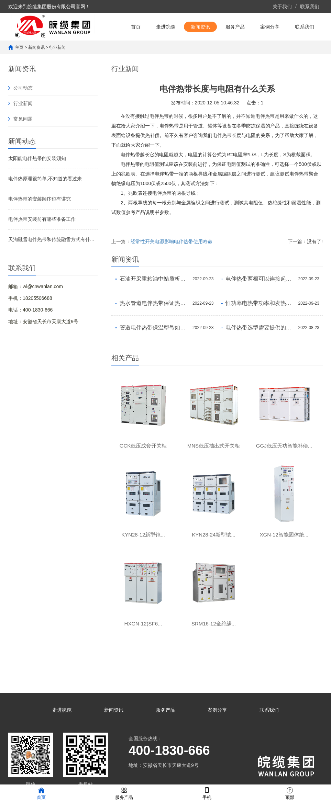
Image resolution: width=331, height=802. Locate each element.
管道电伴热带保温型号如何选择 (154, 327)
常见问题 (23, 119)
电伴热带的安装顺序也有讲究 (39, 199)
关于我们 (282, 6)
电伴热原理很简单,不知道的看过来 (45, 178)
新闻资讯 (200, 27)
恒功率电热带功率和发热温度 (260, 303)
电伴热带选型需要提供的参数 (260, 327)
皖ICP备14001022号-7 (173, 776)
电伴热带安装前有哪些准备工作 (42, 219)
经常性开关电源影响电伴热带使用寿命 (171, 241)
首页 (136, 27)
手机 (206, 793)
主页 (19, 47)
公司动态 (23, 88)
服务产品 (235, 27)
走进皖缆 (165, 27)
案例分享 (269, 27)
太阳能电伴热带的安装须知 (37, 158)
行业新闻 (57, 47)
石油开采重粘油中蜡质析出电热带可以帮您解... (154, 279)
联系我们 (309, 6)
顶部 (289, 793)
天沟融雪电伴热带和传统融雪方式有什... (51, 239)
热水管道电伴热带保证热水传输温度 (154, 303)
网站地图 (22, 776)
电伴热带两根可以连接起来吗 (260, 279)
